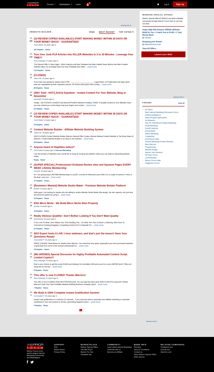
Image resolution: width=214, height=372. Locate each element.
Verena (148, 38)
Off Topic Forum (151, 155)
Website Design (151, 150)
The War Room (87, 350)
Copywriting (149, 136)
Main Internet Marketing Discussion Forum (161, 112)
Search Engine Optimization (156, 118)
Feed (92, 32)
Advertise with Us (126, 25)
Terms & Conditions (141, 350)
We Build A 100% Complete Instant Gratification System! (66, 292)
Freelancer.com (167, 347)
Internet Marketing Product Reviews (159, 142)
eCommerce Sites (152, 139)
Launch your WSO (163, 54)
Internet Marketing (63, 150)
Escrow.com (165, 350)
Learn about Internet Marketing (119, 347)
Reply (36, 160)
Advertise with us (114, 350)
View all (181, 103)
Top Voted (126, 32)
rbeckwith (37, 99)
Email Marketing (151, 126)
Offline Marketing (151, 134)
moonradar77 (39, 240)
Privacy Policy (59, 352)
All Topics (149, 109)
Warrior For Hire (87, 352)
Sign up (180, 4)
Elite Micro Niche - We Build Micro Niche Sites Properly (66, 203)
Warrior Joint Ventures (154, 152)
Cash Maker (38, 45)
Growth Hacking (151, 128)
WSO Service (139, 357)
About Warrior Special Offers (145, 354)
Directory (137, 347)
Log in (166, 4)
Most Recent (107, 32)
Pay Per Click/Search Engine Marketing (160, 123)
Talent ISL (38, 78)
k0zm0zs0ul (38, 219)
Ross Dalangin (39, 61)
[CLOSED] (40, 75)
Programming (150, 147)
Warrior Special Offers (89, 347)
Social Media (150, 131)
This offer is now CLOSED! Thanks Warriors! (60, 275)
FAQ (55, 347)
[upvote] (30, 40)
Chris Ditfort (38, 150)
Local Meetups (151, 158)
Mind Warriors (150, 144)
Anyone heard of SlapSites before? (54, 147)
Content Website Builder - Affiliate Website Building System (68, 129)
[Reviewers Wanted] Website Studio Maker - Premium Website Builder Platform (80, 185)
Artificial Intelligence (153, 115)
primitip (37, 206)
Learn (79, 4)
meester (37, 171)
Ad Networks (150, 120)
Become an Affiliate (114, 352)
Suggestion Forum (152, 163)
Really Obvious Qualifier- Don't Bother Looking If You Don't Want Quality (76, 216)
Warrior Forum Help (153, 160)
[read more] (92, 67)
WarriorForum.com (153, 44)
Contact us (138, 352)
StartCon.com (166, 352)
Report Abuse (59, 350)
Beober (37, 189)
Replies (39, 50)
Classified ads (86, 354)
